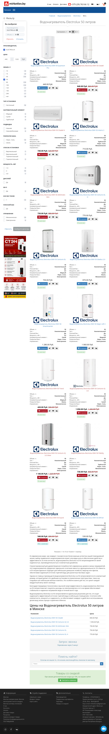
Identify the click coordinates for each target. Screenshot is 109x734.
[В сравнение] (57, 88)
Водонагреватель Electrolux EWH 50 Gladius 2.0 (87, 259)
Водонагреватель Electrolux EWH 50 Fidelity (87, 453)
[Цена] (6, 59)
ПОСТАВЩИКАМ (8, 721)
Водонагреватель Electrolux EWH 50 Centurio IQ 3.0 (87, 389)
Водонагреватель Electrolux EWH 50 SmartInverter (47, 325)
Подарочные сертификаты (64, 699)
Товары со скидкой (62, 704)
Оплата (55, 4)
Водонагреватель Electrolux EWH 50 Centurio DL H (87, 196)
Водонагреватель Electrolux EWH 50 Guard (48, 518)
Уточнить (19, 39)
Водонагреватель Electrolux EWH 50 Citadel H (48, 130)
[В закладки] (53, 88)
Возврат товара (35, 699)
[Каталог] (14, 10)
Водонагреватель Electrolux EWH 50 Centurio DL (48, 259)
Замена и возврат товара (11, 717)
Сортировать (62, 32)
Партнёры (59, 701)
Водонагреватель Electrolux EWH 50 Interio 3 (87, 130)
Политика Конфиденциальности (13, 719)
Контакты (6, 708)
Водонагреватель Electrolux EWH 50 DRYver (87, 518)
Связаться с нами (35, 697)
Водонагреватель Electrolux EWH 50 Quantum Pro (48, 67)
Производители (61, 697)
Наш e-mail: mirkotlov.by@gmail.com (94, 704)
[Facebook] (11, 729)
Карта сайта (33, 701)
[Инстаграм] (6, 729)
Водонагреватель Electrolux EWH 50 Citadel (87, 66)
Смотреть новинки (67, 680)
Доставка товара (8, 713)
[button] (104, 4)
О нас (49, 4)
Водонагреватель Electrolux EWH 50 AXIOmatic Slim (47, 196)
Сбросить (10, 39)
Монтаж (6, 697)
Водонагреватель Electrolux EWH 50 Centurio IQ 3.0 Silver (48, 454)
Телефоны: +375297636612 (91, 697)
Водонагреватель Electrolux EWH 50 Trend (48, 388)
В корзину (42, 88)
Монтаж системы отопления (12, 704)
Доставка (63, 4)
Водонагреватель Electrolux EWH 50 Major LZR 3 (87, 324)
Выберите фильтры (22, 229)
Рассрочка (6, 715)
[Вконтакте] (17, 729)
